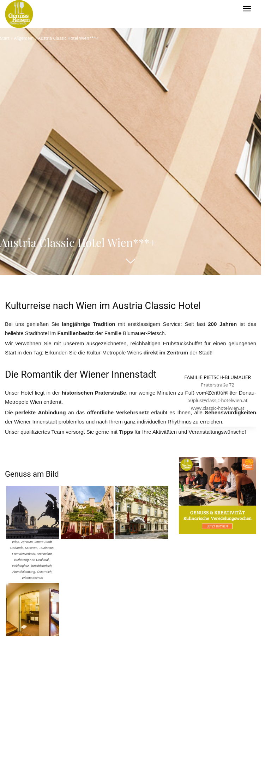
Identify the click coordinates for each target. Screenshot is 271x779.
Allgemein (24, 38)
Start (5, 38)
